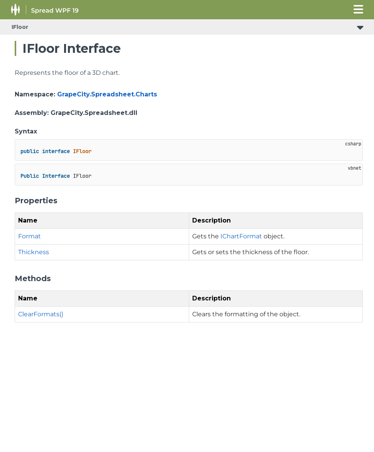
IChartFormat (241, 236)
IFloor (20, 27)
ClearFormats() (40, 314)
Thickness (33, 252)
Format (29, 236)
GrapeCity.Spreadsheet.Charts (107, 94)
